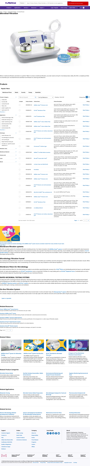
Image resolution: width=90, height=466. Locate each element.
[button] (54, 7)
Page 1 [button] (76, 220)
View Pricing (86, 105)
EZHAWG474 (28, 110)
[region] (45, 44)
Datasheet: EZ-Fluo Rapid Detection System (10, 321)
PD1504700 (28, 169)
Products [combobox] (22, 3)
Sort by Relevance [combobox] (42, 97)
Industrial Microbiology (12, 11)
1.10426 (27, 146)
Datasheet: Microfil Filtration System (9, 326)
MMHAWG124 (29, 105)
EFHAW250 (28, 185)
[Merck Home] (10, 3)
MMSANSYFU (29, 192)
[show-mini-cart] (81, 8)
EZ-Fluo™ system (23, 283)
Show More (2, 111)
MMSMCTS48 (29, 121)
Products (5, 11)
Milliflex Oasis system (55, 249)
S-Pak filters (59, 269)
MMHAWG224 (29, 178)
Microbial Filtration (20, 11)
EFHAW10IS (28, 214)
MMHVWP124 (29, 196)
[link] (8, 435)
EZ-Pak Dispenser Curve (68, 271)
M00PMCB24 (29, 208)
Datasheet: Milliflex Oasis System (8, 313)
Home (1, 11)
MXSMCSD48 (29, 152)
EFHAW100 (28, 138)
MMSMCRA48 (29, 126)
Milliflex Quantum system (9, 283)
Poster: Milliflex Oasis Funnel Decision (9, 309)
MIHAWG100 (28, 158)
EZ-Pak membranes (26, 271)
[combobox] (45, 3)
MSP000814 (28, 202)
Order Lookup (64, 7)
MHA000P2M (29, 164)
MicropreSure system (60, 292)
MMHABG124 (29, 174)
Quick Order (72, 7)
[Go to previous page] (10, 330)
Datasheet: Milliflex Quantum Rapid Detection (11, 317)
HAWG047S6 (28, 116)
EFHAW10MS (28, 131)
